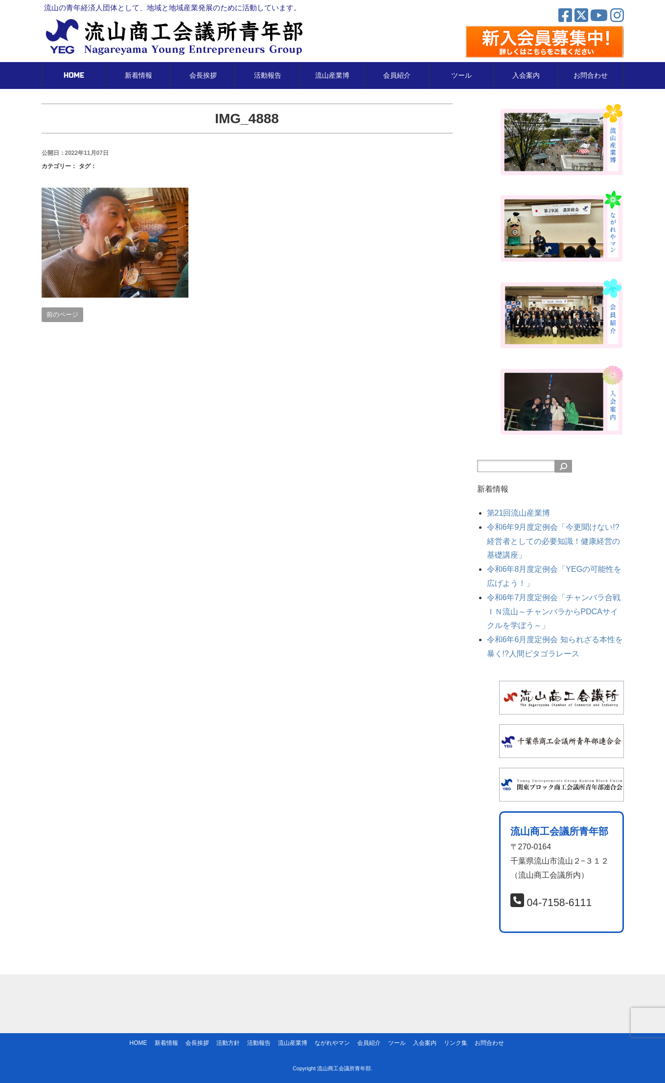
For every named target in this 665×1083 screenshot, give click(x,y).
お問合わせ (590, 75)
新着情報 (138, 75)
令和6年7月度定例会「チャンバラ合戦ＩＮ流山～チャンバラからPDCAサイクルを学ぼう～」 (554, 611)
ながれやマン (332, 1043)
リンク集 (455, 1043)
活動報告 (267, 75)
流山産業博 (332, 75)
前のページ (62, 314)
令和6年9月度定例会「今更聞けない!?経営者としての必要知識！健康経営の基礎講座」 (553, 541)
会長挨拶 (203, 75)
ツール (461, 75)
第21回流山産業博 (518, 513)
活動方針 (228, 1043)
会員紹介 (397, 75)
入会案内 (526, 75)
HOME (74, 75)
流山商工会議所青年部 (344, 1068)
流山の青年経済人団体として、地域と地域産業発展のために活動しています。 (172, 7)
